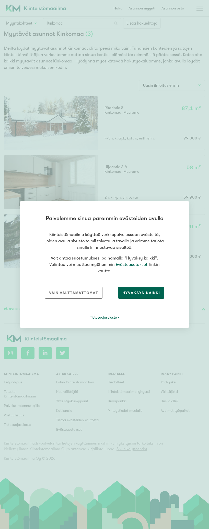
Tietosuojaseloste (103, 317)
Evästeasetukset (131, 264)
